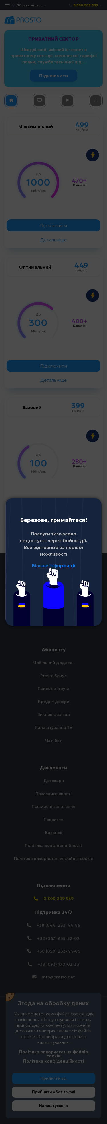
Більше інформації (53, 565)
